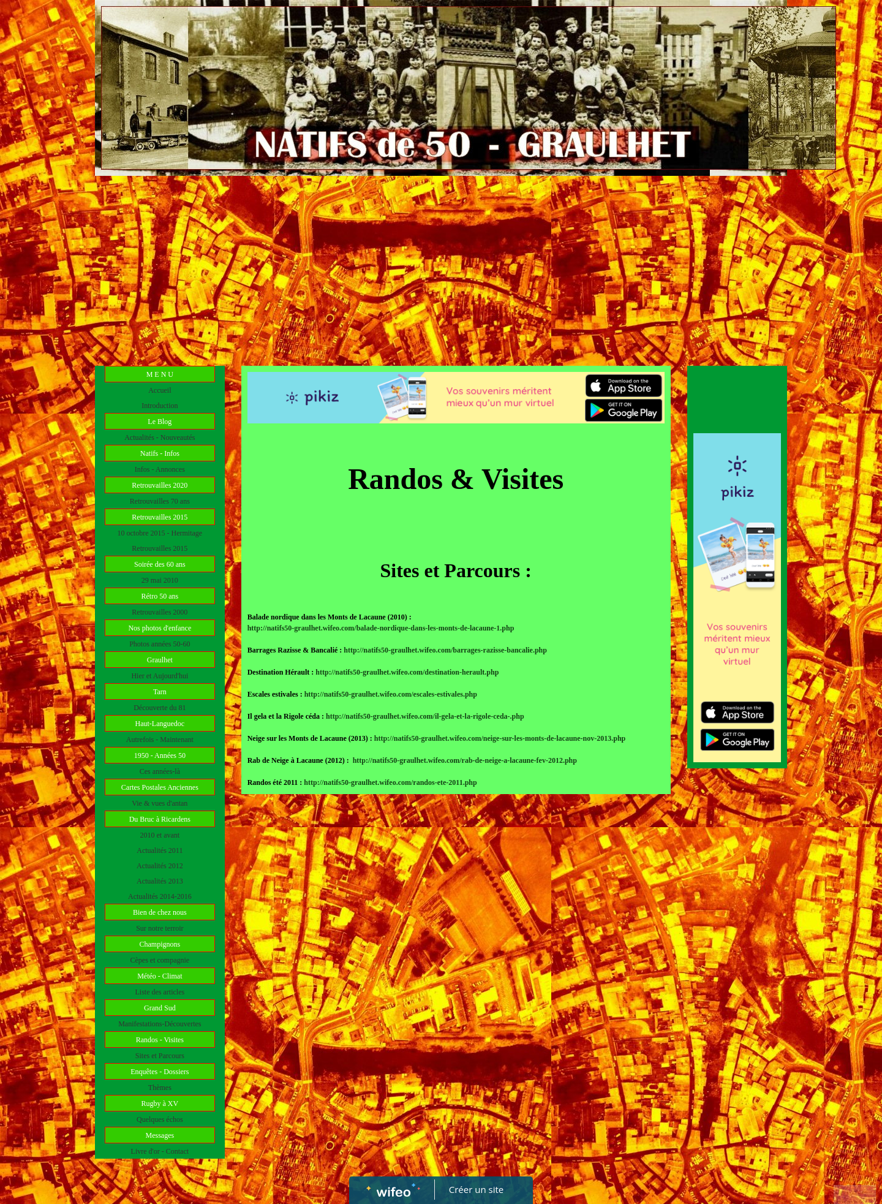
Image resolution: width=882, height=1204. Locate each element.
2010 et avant (160, 835)
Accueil (159, 390)
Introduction (159, 405)
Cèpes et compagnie (160, 960)
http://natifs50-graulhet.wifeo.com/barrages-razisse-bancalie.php (445, 650)
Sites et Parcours (159, 1055)
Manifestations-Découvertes (159, 1024)
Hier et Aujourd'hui (159, 676)
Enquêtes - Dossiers (159, 1071)
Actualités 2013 (160, 881)
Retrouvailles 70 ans (160, 501)
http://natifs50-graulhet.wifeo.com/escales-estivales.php (390, 694)
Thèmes (160, 1087)
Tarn (160, 691)
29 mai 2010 (159, 580)
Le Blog (160, 421)
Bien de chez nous (160, 912)
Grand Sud (160, 1008)
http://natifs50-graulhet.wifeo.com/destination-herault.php (407, 672)
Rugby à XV (159, 1103)
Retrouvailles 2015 (159, 517)
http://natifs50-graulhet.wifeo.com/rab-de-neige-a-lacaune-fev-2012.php (465, 760)
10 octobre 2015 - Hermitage (160, 533)
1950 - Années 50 (160, 755)
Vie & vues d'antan (159, 803)
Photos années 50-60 (159, 644)
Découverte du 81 (160, 707)
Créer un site (476, 1189)
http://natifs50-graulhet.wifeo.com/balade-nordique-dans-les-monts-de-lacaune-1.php (380, 628)
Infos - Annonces (160, 469)
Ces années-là (160, 771)
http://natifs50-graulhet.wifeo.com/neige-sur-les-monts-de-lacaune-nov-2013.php (500, 738)
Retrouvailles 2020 (159, 485)
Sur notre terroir (159, 928)
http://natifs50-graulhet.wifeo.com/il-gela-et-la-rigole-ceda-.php (425, 716)
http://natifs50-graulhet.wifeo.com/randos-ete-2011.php (390, 782)
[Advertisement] (441, 268)
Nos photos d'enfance (159, 628)
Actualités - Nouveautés (159, 437)
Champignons (159, 944)
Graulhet (160, 660)
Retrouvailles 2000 (159, 612)
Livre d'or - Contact (160, 1151)
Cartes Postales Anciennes (159, 787)
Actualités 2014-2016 (160, 896)
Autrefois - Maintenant (160, 739)
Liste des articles (160, 992)
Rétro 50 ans (160, 596)
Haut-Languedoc (160, 723)
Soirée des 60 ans (160, 564)
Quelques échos (160, 1119)
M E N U (159, 374)
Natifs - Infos (159, 453)
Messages (159, 1135)
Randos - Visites (160, 1040)
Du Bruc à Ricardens (159, 819)
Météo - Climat (159, 976)
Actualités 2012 (160, 865)
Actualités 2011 (160, 850)
